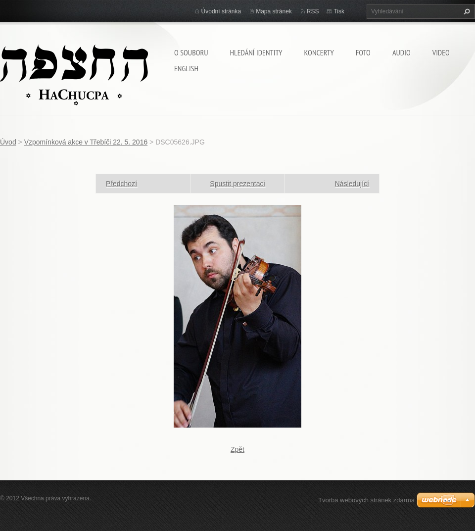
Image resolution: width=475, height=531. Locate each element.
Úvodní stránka (221, 11)
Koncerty (319, 52)
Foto (363, 52)
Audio (401, 52)
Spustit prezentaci (237, 184)
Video (441, 52)
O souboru (191, 52)
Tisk (338, 11)
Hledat (465, 11)
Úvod (8, 142)
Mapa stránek (274, 11)
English (186, 68)
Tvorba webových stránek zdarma (366, 500)
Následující (352, 184)
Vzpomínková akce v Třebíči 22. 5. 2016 (86, 142)
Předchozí (121, 184)
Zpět (237, 449)
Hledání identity (256, 52)
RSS (313, 11)
